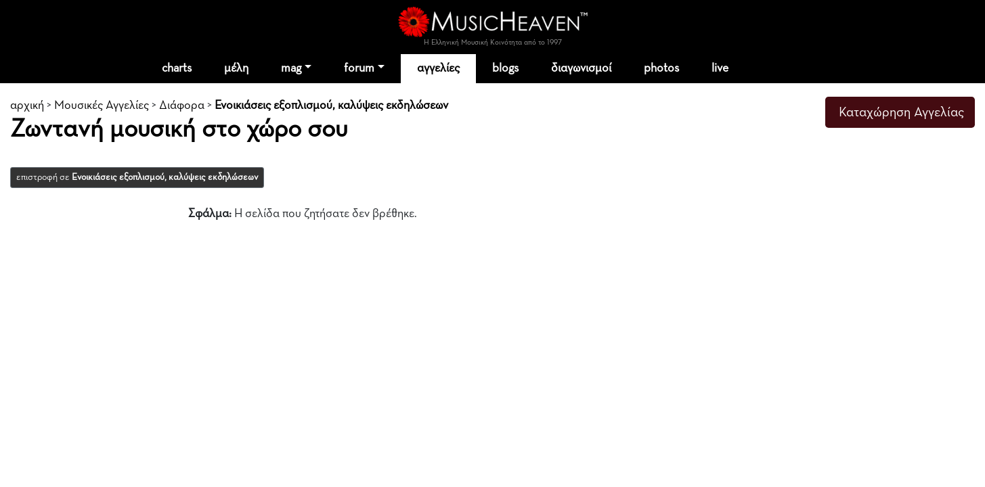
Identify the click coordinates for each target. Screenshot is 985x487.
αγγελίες (438, 68)
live (720, 68)
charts (177, 68)
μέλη (236, 68)
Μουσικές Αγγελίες (101, 105)
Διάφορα (181, 105)
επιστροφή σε (137, 177)
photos (661, 68)
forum (359, 68)
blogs (505, 68)
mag (291, 68)
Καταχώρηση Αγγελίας (901, 112)
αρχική (27, 105)
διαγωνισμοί (581, 68)
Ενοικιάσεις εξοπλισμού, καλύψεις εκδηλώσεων (331, 105)
